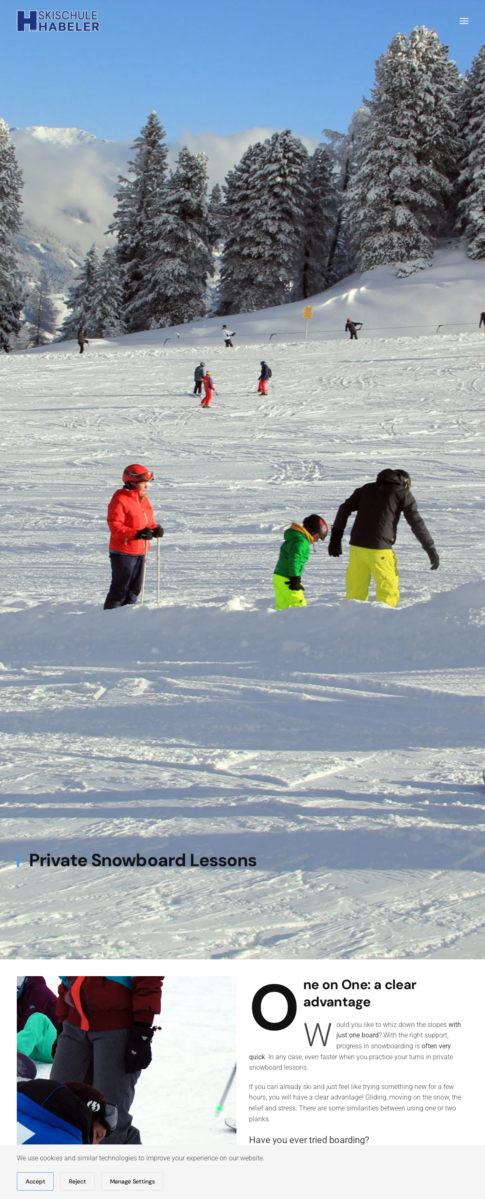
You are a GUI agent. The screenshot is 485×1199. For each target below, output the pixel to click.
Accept (35, 1181)
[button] (464, 21)
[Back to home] (58, 21)
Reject (77, 1181)
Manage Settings (132, 1181)
